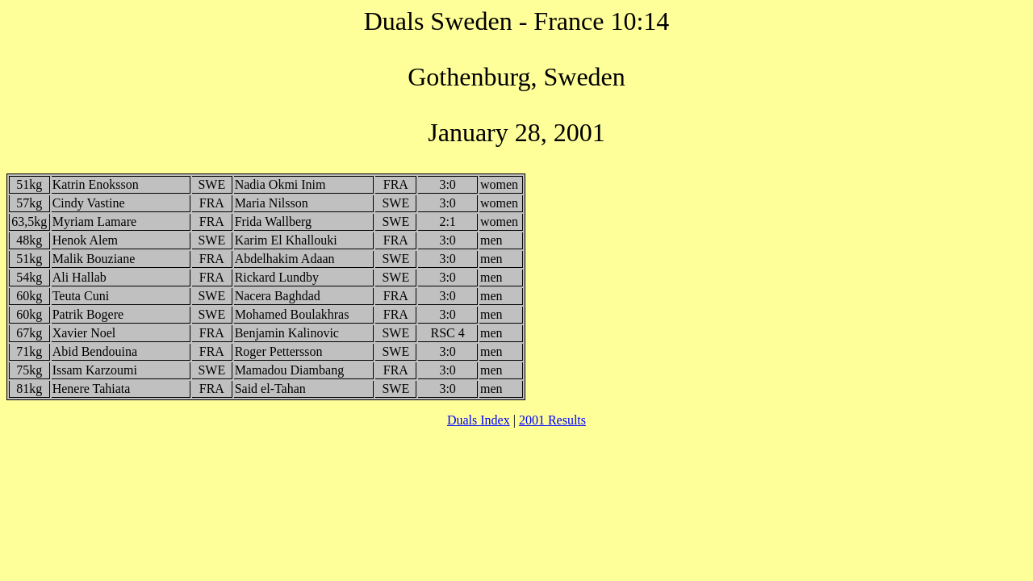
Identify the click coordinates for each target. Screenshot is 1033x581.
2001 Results (552, 420)
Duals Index (478, 420)
